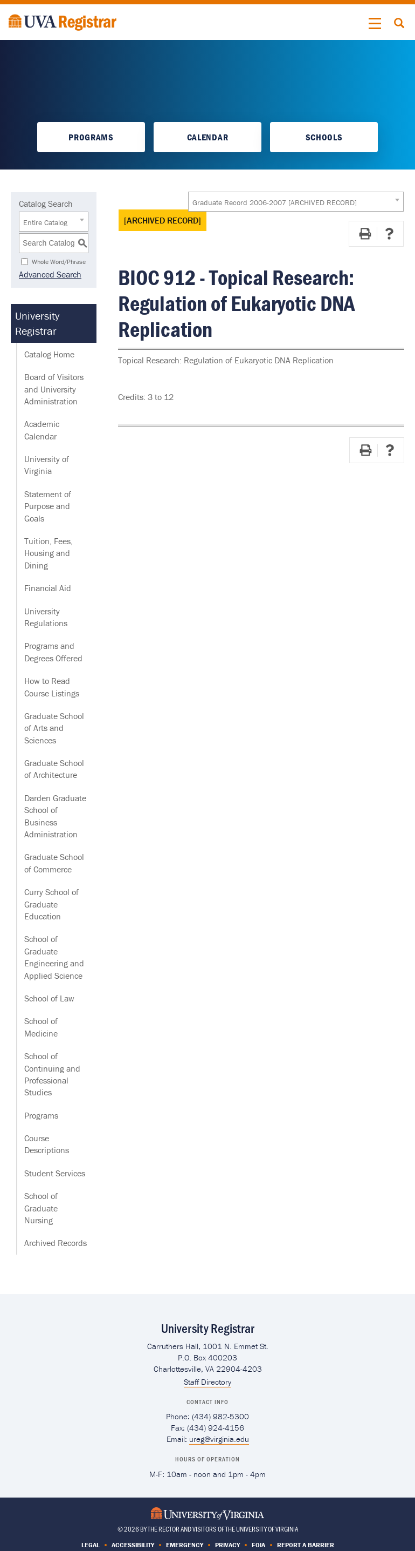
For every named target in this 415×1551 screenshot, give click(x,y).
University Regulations (45, 617)
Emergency (184, 1545)
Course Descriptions (46, 1144)
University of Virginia (46, 464)
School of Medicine (41, 1026)
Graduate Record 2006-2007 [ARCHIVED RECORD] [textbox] (274, 202)
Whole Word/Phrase (59, 261)
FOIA (258, 1545)
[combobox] (296, 202)
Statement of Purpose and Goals (47, 506)
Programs (90, 137)
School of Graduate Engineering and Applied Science (54, 956)
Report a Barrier (305, 1545)
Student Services (54, 1173)
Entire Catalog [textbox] (45, 222)
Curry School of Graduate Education (51, 904)
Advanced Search (50, 274)
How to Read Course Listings (51, 686)
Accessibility (133, 1545)
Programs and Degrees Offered (53, 651)
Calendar (207, 137)
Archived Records (55, 1242)
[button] (375, 23)
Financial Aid (47, 588)
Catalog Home (49, 354)
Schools (324, 137)
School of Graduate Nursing (41, 1207)
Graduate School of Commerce (54, 862)
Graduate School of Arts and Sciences (54, 728)
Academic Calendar (41, 429)
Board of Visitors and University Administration (54, 389)
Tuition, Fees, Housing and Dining (48, 553)
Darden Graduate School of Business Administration (55, 816)
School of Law (49, 998)
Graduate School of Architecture (54, 768)
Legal (90, 1545)
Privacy (227, 1545)
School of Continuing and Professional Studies (52, 1074)
